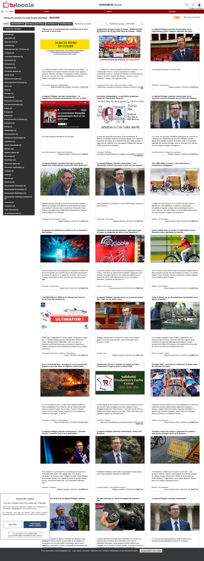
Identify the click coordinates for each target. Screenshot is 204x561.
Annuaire (172, 12)
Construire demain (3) (12, 71)
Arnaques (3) (9, 53)
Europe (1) (8, 127)
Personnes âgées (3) (12, 164)
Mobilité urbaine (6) (11, 152)
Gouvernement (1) (11, 134)
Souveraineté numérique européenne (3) (18, 198)
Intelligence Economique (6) (14, 138)
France (66, 325)
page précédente (192, 17)
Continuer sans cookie (35, 525)
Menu (11, 11)
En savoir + (86, 543)
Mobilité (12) (9, 149)
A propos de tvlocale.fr (90, 546)
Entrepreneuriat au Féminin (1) (15, 119)
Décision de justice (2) (12, 79)
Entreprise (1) (9, 123)
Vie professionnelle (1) (12, 213)
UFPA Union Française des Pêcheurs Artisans (113, 81)
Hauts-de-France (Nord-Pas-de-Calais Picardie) (116, 386)
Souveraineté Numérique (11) (15, 193)
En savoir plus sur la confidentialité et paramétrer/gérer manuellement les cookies (25, 534)
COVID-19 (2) (9, 75)
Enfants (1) (8, 116)
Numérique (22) (10, 160)
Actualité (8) (8, 34)
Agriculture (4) (9, 38)
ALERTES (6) (9, 46)
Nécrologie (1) (9, 156)
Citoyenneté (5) (10, 68)
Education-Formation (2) (13, 105)
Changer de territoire (195, 8)
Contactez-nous (87, 541)
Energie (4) (8, 112)
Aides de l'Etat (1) (11, 42)
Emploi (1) (8, 108)
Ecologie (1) (8, 93)
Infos (130, 541)
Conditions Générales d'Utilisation (137, 543)
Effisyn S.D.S (64, 264)
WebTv (109, 12)
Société (54, 17)
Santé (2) (7, 175)
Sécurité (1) (8, 178)
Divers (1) (8, 86)
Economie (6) (9, 97)
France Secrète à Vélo (172, 203)
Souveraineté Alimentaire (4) (15, 186)
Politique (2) (8, 171)
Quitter (12, 525)
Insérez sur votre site (190, 517)
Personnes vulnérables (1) (14, 167)
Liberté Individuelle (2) (12, 145)
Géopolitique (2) (10, 130)
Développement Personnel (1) (15, 82)
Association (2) (10, 60)
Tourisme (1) (9, 202)
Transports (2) (9, 206)
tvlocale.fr (42, 541)
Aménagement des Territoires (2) (16, 49)
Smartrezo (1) (9, 182)
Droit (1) (7, 90)
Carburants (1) (9, 64)
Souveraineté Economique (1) (15, 189)
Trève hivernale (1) (11, 210)
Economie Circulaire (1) (13, 101)
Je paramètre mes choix (151, 551)
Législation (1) (9, 141)
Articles (46, 12)
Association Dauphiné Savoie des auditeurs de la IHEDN (116, 142)
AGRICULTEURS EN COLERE (61, 81)
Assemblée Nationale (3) (13, 57)
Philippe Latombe (175, 81)
